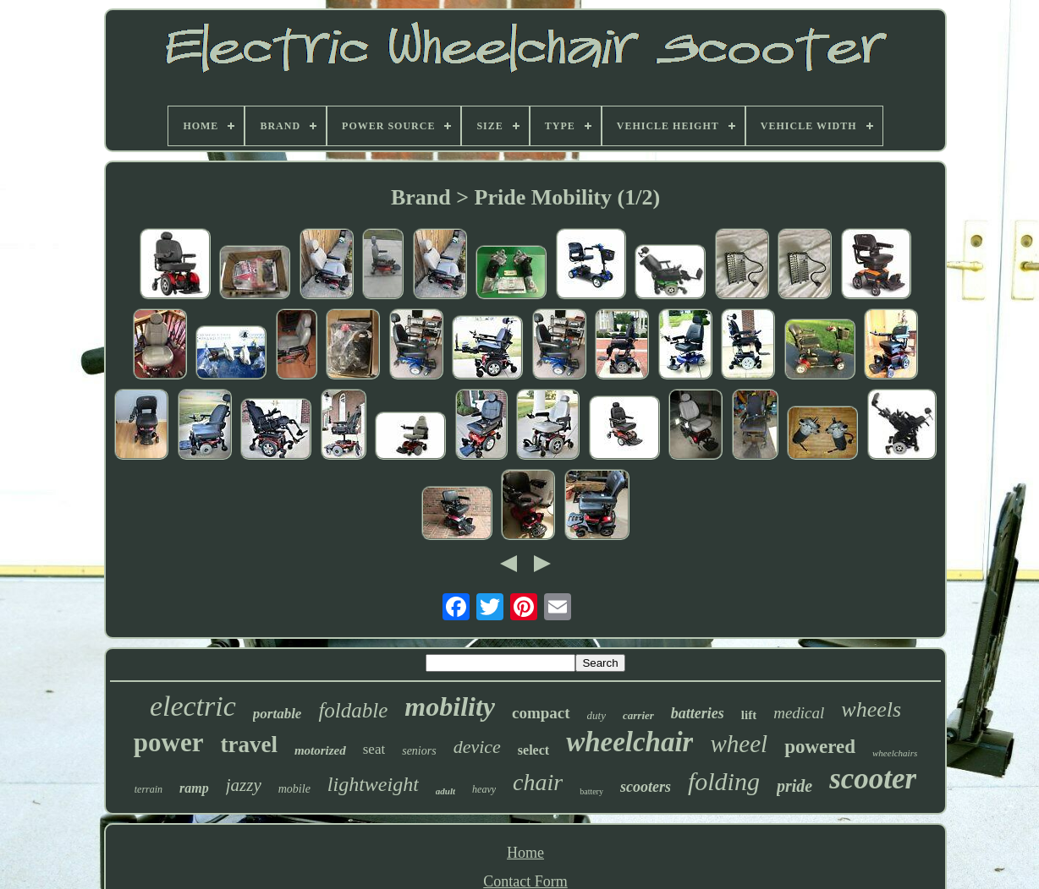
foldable (353, 710)
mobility (449, 706)
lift (748, 715)
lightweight (373, 784)
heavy (484, 789)
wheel (738, 743)
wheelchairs (894, 753)
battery (591, 791)
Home (525, 852)
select (533, 750)
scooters (645, 786)
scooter (872, 778)
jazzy (243, 785)
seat (374, 749)
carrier (638, 715)
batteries (697, 713)
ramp (194, 788)
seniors (419, 750)
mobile (294, 789)
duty (596, 715)
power (169, 742)
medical (798, 713)
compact (541, 713)
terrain (148, 789)
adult (445, 791)
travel (248, 744)
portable (277, 714)
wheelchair (629, 742)
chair (538, 782)
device (477, 746)
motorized (320, 750)
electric (193, 706)
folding (724, 781)
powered (819, 746)
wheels (871, 709)
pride (794, 786)
